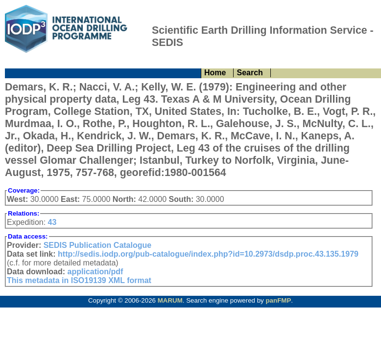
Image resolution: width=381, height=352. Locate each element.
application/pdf (95, 271)
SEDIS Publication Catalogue (97, 245)
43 (52, 222)
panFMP (278, 300)
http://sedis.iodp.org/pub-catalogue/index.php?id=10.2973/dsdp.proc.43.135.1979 (208, 254)
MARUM (170, 300)
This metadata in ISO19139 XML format (79, 280)
